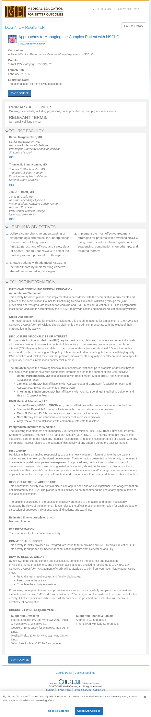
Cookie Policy (64, 672)
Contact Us (106, 9)
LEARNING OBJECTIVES (30, 226)
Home (93, 9)
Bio (11, 157)
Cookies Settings (85, 672)
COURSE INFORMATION (30, 281)
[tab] (75, 130)
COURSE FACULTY (24, 130)
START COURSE (19, 93)
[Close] (144, 697)
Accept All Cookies (88, 710)
